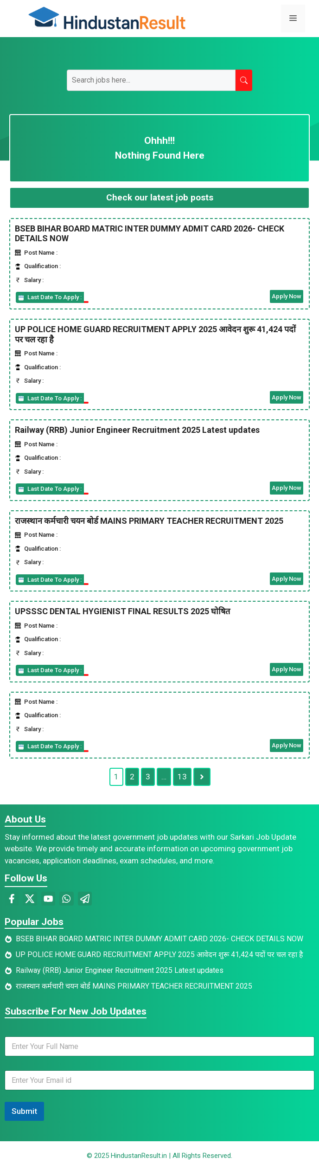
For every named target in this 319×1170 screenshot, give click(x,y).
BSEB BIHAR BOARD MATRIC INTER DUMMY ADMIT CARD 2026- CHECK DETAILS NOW (159, 938)
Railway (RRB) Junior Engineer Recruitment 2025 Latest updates (137, 430)
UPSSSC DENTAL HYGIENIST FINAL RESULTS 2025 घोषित (122, 611)
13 (182, 776)
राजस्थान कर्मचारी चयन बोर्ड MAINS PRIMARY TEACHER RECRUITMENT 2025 (149, 521)
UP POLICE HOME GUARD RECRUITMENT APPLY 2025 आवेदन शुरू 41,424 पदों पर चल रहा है (159, 954)
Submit (24, 1111)
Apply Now (286, 296)
